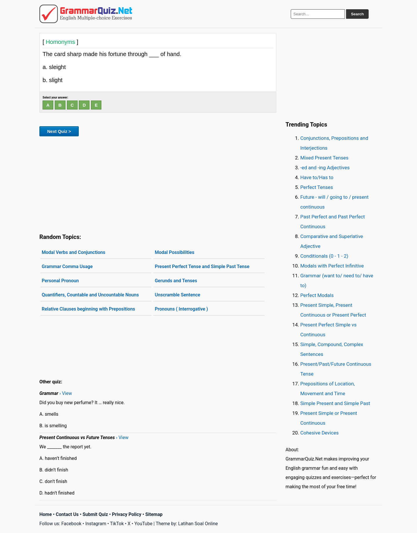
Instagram (95, 523)
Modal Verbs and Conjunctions (73, 252)
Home (45, 514)
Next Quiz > (59, 131)
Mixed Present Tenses (324, 158)
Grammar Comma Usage (67, 266)
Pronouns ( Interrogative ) (181, 309)
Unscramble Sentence (177, 295)
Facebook (71, 523)
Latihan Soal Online (198, 523)
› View (65, 393)
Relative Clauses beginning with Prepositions (88, 309)
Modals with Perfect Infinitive (332, 266)
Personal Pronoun (60, 280)
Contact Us (67, 514)
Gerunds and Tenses (176, 280)
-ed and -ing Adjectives (325, 167)
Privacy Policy (126, 514)
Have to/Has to (316, 177)
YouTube (143, 523)
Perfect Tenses (316, 187)
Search (357, 14)
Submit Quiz (95, 514)
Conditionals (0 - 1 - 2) (324, 256)
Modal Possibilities (174, 252)
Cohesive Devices (319, 433)
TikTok (117, 523)
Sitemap (154, 514)
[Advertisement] (158, 183)
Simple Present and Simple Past (335, 403)
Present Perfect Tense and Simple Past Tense (202, 266)
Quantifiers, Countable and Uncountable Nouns (90, 295)
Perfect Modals (317, 295)
